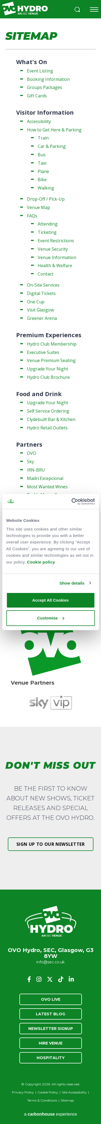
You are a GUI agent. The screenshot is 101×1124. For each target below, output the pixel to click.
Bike (42, 180)
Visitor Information (45, 112)
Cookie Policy (47, 1092)
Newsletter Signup (50, 1028)
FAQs (32, 216)
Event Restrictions (56, 241)
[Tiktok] (60, 979)
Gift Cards (37, 96)
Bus (42, 155)
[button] (77, 10)
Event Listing (40, 71)
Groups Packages (44, 87)
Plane (43, 171)
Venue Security (53, 249)
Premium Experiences (48, 335)
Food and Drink (39, 394)
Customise (50, 618)
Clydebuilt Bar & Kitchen (51, 419)
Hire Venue (50, 1043)
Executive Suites (43, 352)
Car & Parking (52, 146)
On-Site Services (43, 285)
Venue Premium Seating (51, 360)
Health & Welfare (55, 265)
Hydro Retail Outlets (47, 428)
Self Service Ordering (48, 411)
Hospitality (51, 1057)
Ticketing (47, 232)
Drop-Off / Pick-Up (46, 199)
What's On (31, 62)
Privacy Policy (23, 1092)
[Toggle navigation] (94, 9)
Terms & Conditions (42, 1100)
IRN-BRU (36, 470)
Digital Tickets (41, 293)
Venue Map (38, 207)
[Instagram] (39, 979)
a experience (50, 1114)
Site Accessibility (74, 1092)
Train (43, 138)
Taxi (42, 163)
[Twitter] (49, 979)
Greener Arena (42, 318)
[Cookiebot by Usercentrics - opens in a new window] (72, 501)
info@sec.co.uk (50, 962)
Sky (30, 462)
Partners (29, 444)
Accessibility (39, 121)
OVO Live (50, 999)
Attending (48, 224)
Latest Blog (50, 1014)
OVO (31, 453)
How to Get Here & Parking (54, 130)
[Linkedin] (71, 979)
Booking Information (48, 79)
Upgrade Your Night (47, 369)
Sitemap (67, 1100)
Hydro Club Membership (51, 344)
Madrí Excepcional (45, 478)
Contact (45, 274)
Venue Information (57, 257)
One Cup (35, 302)
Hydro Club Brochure (48, 377)
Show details (72, 583)
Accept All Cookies (50, 600)
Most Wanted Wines (47, 487)
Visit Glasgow (40, 310)
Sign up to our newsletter (50, 844)
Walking (46, 188)
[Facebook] (29, 979)
